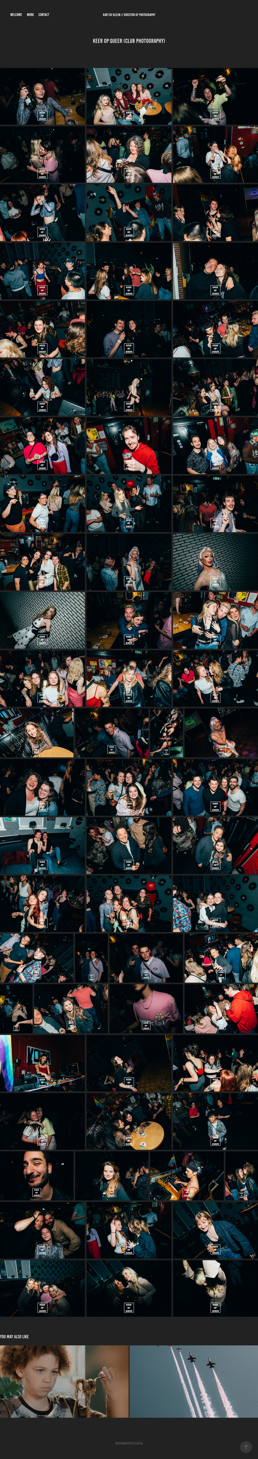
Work (30, 15)
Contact (44, 15)
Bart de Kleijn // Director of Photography (129, 15)
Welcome (16, 15)
